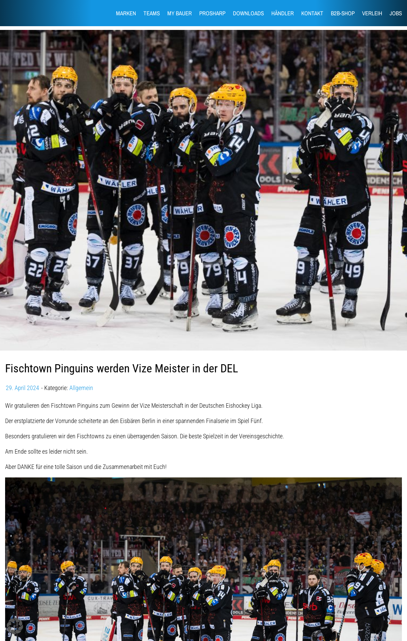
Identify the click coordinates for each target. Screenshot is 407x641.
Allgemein (81, 387)
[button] (15, 626)
